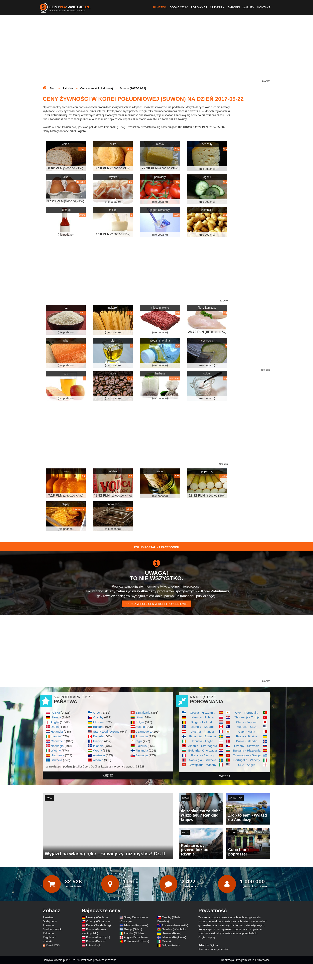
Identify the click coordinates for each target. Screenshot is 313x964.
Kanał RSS (52, 945)
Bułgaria (98, 726)
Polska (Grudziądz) (98, 937)
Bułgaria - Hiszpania (247, 750)
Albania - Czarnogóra (202, 746)
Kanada (98, 736)
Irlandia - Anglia (202, 741)
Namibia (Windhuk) (174, 929)
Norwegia (57, 746)
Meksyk (166, 941)
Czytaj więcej (206, 937)
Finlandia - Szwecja (202, 736)
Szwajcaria (143, 712)
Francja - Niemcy (202, 755)
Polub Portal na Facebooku (156, 547)
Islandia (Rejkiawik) (136, 925)
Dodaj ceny (179, 7)
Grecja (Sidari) (133, 929)
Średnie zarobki (52, 929)
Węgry (97, 750)
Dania (55, 726)
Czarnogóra (144, 731)
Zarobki (234, 7)
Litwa (139, 717)
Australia (99, 755)
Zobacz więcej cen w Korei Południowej (156, 603)
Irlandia (56, 736)
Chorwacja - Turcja (247, 717)
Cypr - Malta (246, 731)
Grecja (97, 712)
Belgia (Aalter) (171, 945)
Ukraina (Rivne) (171, 933)
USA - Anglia (246, 764)
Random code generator (213, 949)
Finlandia (142, 750)
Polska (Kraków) (96, 941)
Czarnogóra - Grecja (247, 755)
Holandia (57, 731)
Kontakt (263, 7)
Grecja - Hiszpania (202, 712)
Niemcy (56, 717)
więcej (108, 775)
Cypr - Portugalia (246, 712)
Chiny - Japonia (246, 722)
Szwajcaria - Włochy (202, 764)
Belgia (140, 722)
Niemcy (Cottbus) (97, 917)
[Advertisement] (156, 51)
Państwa (160, 7)
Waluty (248, 7)
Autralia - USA (247, 726)
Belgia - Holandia (202, 722)
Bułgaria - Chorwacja (202, 750)
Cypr (139, 741)
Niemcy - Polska (202, 717)
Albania (98, 760)
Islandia (98, 746)
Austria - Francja (202, 731)
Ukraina (98, 722)
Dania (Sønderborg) (98, 925)
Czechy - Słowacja (247, 746)
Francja (98, 741)
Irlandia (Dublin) (134, 933)
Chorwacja (58, 741)
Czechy (98, 717)
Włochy (56, 750)
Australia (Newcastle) (175, 925)
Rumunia (142, 736)
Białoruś (141, 746)
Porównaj (199, 7)
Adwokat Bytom (208, 945)
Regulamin (49, 937)
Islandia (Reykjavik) (174, 937)
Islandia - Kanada (203, 726)
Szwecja (56, 760)
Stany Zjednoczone (106, 731)
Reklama (48, 933)
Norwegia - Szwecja (202, 760)
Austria (140, 726)
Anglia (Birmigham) (136, 937)
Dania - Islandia (246, 741)
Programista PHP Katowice (253, 960)
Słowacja (142, 755)
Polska (55, 712)
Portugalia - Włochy (246, 760)
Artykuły (217, 7)
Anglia (55, 722)
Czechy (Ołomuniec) (99, 921)
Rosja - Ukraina (246, 736)
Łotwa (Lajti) (93, 945)
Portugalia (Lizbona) (136, 941)
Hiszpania (57, 755)
